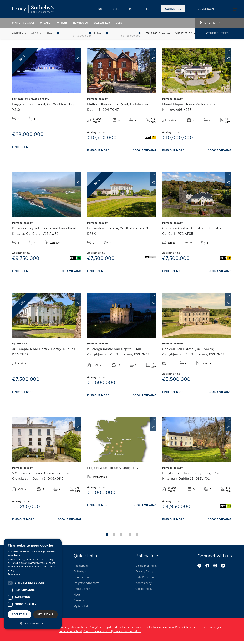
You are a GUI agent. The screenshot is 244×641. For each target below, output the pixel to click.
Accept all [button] (19, 614)
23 (130, 534)
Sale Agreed (102, 23)
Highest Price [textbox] (182, 33)
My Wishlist (81, 606)
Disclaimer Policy (146, 565)
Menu (235, 9)
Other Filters (217, 33)
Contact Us (173, 9)
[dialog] (33, 584)
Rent (132, 9)
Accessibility (143, 583)
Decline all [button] (45, 614)
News (77, 594)
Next (137, 534)
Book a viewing (144, 150)
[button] (33, 623)
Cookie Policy (143, 589)
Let (148, 9)
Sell (116, 9)
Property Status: (23, 23)
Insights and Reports (86, 583)
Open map (212, 22)
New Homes (80, 23)
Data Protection (145, 577)
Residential (81, 565)
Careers (79, 600)
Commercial (206, 9)
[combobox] (183, 33)
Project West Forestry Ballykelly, (113, 468)
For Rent (61, 23)
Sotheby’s (80, 571)
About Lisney (82, 589)
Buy (99, 9)
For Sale (44, 23)
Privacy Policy (144, 571)
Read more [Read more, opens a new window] (14, 574)
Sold (119, 23)
